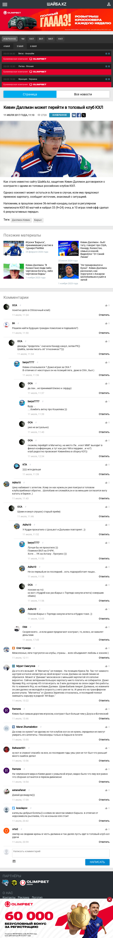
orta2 (15, 829)
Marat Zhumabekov (26, 726)
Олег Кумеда (23, 648)
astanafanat (19, 790)
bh (13, 323)
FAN (25, 627)
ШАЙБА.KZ (56, 4)
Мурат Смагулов (25, 666)
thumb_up (106, 305)
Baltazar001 (18, 748)
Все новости (83, 94)
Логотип (37, 897)
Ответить (104, 315)
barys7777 (28, 362)
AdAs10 (16, 482)
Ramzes (16, 709)
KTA (25, 464)
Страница (30, 94)
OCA (14, 305)
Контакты (9, 897)
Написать (97, 862)
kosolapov (21, 808)
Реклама (23, 897)
